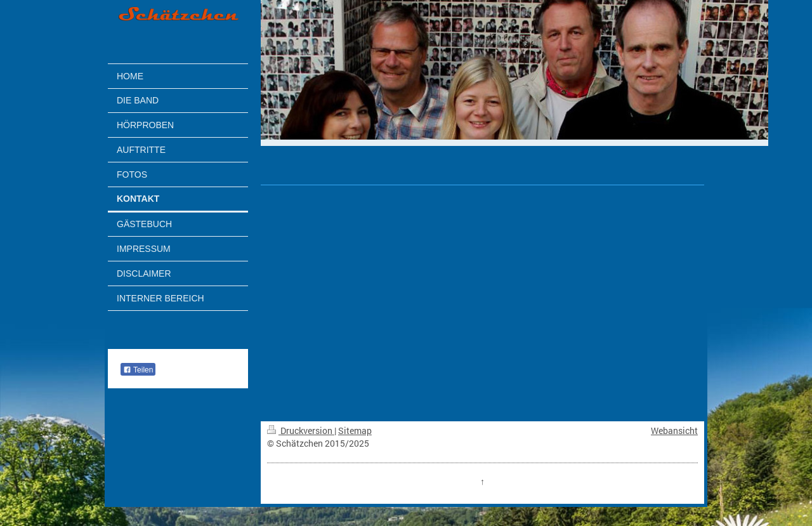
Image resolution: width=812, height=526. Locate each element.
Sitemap (355, 430)
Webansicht (674, 430)
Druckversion (300, 430)
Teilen (138, 369)
